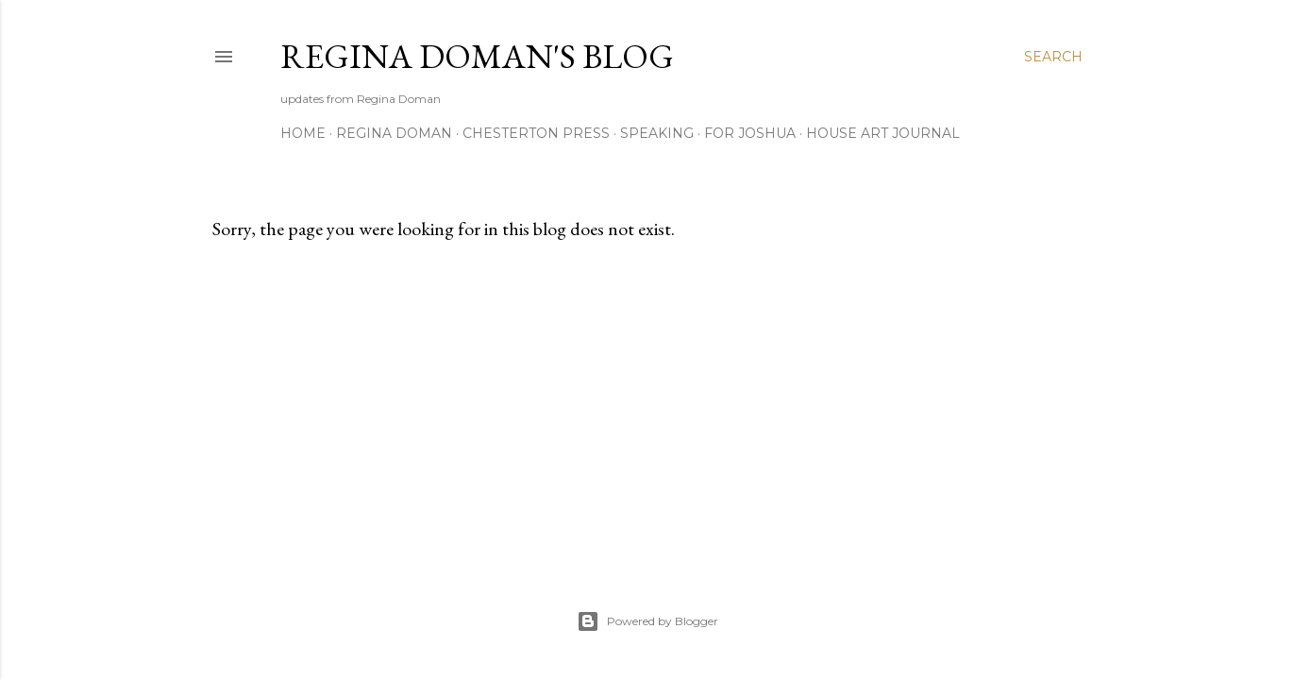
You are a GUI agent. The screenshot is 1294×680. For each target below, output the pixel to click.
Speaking (657, 133)
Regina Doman (394, 133)
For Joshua (750, 133)
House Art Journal (883, 133)
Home (303, 133)
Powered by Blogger (647, 621)
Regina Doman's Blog (477, 56)
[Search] (1053, 56)
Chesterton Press (536, 133)
